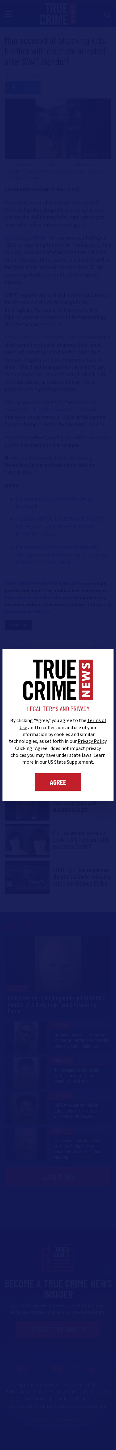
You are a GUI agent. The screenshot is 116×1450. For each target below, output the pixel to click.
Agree (58, 782)
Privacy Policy (92, 741)
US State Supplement (70, 762)
